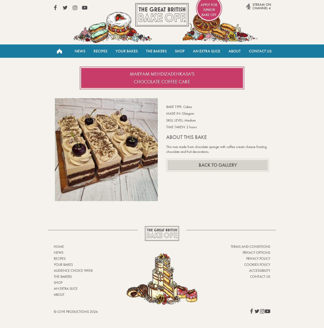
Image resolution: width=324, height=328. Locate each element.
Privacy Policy (258, 258)
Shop (180, 51)
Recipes (100, 51)
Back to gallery (218, 165)
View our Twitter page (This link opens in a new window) (65, 7)
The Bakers (156, 51)
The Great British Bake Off (162, 14)
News (80, 51)
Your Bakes (127, 51)
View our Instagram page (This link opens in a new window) (75, 7)
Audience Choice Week (73, 270)
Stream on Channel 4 (250, 8)
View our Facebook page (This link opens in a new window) (55, 7)
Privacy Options (256, 252)
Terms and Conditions (250, 246)
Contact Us (260, 51)
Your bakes (63, 264)
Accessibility (259, 270)
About (234, 51)
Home (59, 51)
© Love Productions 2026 (76, 312)
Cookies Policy (257, 264)
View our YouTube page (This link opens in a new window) (84, 7)
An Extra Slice (206, 51)
